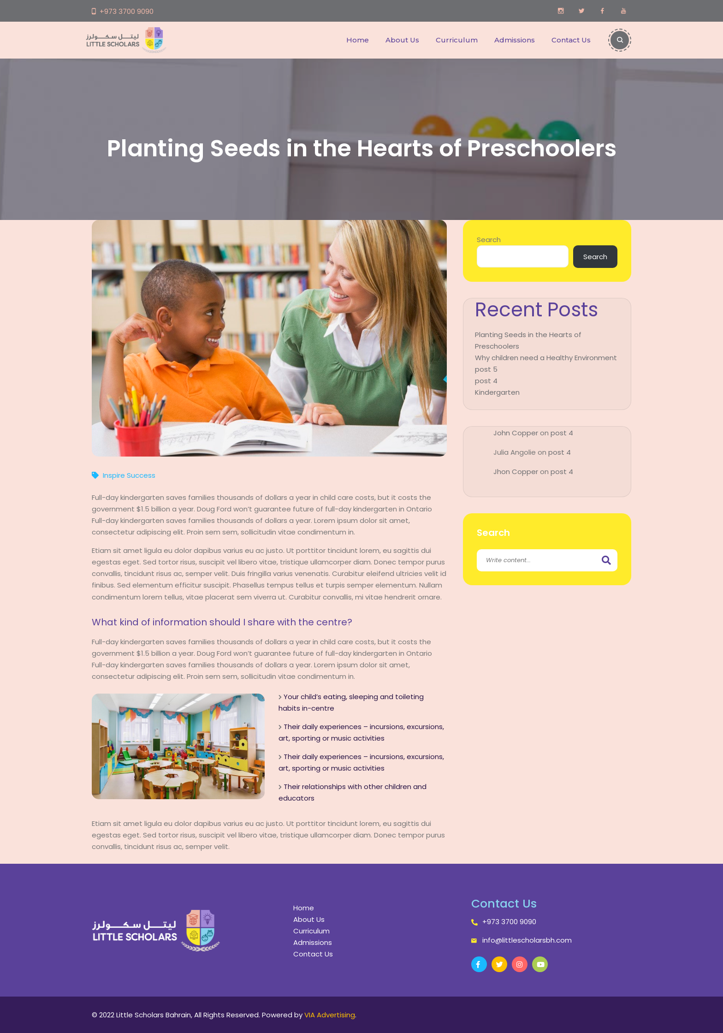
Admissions (514, 40)
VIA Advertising (329, 1015)
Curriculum (457, 40)
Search (489, 239)
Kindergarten (497, 392)
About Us (402, 40)
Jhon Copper (515, 471)
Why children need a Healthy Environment (546, 357)
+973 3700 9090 (127, 11)
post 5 (486, 369)
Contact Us (571, 40)
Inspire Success (129, 475)
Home (357, 40)
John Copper (515, 433)
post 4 (486, 381)
